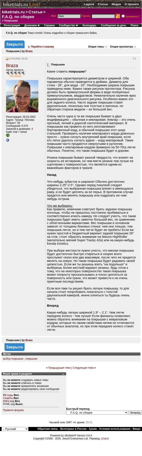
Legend (89, 4)
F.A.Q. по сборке (18, 16)
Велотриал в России (73, 428)
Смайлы (8, 398)
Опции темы (96, 46)
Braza (29, 51)
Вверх (136, 428)
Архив (93, 428)
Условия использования (114, 428)
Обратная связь (47, 428)
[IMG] (6, 401)
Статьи (103, 4)
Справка (49, 25)
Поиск (134, 25)
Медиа (116, 4)
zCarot (105, 438)
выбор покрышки (13, 358)
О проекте (132, 4)
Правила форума (13, 410)
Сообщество (68, 25)
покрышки (31, 358)
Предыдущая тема (59, 367)
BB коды (8, 395)
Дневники (32, 25)
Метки (7, 354)
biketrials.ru (15, 4)
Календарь (90, 25)
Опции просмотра (121, 46)
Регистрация (12, 25)
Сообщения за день (113, 25)
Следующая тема (83, 367)
